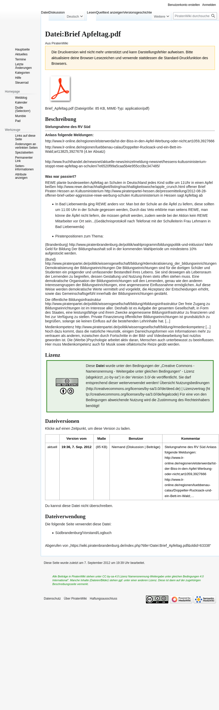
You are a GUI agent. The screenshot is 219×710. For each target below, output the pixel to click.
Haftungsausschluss (103, 598)
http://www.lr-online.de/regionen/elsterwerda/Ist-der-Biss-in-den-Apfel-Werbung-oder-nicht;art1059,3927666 (129, 141)
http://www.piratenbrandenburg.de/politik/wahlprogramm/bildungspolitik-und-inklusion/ (136, 245)
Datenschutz (52, 598)
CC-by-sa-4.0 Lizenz (114, 576)
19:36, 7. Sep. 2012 (77, 447)
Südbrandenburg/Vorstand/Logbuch (83, 533)
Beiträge (152, 447)
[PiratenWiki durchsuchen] (195, 15)
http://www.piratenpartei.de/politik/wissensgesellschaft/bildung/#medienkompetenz (139, 327)
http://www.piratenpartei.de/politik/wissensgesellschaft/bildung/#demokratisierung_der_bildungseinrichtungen (130, 263)
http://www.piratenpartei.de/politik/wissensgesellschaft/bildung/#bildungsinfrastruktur (111, 304)
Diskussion (135, 447)
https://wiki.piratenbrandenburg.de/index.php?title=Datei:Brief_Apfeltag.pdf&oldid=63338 (140, 545)
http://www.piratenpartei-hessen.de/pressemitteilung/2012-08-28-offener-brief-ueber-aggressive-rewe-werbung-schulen (126, 193)
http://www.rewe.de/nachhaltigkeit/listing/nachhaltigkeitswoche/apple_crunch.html (121, 187)
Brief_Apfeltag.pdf (59, 108)
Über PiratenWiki (75, 598)
